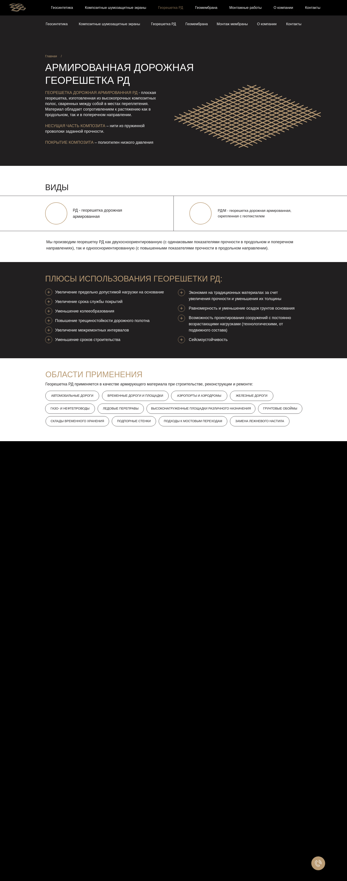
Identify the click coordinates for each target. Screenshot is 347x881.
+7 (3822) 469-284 (203, 10)
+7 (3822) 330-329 (245, 10)
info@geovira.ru (286, 10)
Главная (51, 56)
